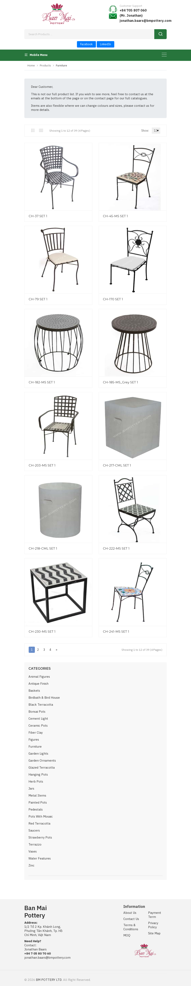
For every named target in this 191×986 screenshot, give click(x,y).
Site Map (154, 933)
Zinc (31, 865)
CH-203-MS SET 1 (42, 465)
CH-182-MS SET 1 (42, 382)
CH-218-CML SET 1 (43, 548)
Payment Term (154, 915)
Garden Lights (38, 753)
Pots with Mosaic (40, 816)
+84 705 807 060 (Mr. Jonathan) (133, 12)
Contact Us (131, 919)
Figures (33, 739)
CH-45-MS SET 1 (115, 216)
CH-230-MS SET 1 (42, 631)
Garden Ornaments (42, 760)
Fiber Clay (35, 732)
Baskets (34, 691)
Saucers (34, 830)
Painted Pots (37, 802)
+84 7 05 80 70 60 (37, 953)
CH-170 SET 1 (113, 299)
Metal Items (37, 795)
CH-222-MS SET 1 (116, 548)
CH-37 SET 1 (38, 216)
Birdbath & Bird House (44, 697)
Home (31, 65)
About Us (129, 913)
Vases (32, 851)
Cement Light (38, 718)
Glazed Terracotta (41, 767)
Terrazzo (34, 844)
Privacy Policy (153, 925)
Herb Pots (35, 781)
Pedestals (35, 809)
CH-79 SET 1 (38, 299)
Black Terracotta (40, 704)
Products (45, 65)
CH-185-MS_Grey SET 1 (120, 382)
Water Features (39, 858)
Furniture (35, 746)
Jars (31, 788)
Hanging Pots (38, 774)
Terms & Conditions (130, 927)
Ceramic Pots (38, 725)
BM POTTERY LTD (49, 980)
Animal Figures (39, 677)
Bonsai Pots (36, 711)
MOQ (126, 935)
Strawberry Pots (40, 837)
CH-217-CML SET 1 (117, 465)
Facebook (86, 44)
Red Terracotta (39, 823)
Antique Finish (38, 684)
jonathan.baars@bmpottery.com (145, 21)
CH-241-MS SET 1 (116, 631)
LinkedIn (105, 44)
